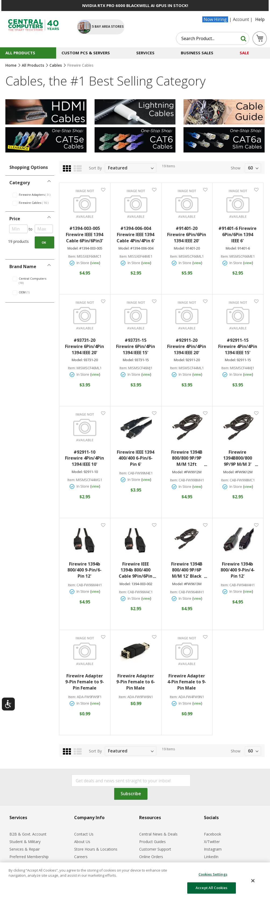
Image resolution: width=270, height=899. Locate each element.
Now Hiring (215, 19)
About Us (82, 841)
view (95, 262)
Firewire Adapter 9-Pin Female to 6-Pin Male (135, 682)
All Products (33, 65)
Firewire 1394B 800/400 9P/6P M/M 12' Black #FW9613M (189, 570)
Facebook (212, 834)
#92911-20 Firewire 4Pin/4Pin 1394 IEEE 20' (186, 346)
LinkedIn (211, 856)
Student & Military (25, 841)
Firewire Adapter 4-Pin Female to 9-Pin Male (186, 682)
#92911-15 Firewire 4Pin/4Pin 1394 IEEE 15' (237, 346)
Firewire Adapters (36, 195)
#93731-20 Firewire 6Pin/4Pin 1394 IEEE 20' (84, 346)
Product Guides (152, 841)
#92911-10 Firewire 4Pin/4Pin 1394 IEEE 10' (84, 458)
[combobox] (212, 38)
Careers (81, 856)
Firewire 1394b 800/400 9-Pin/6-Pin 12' (84, 570)
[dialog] (135, 880)
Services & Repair (24, 849)
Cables (56, 65)
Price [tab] (14, 219)
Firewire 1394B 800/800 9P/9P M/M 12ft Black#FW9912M (188, 458)
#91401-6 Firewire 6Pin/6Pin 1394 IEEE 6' (237, 234)
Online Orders (151, 856)
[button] (103, 189)
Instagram (213, 849)
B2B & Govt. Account (27, 834)
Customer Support (155, 849)
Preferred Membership (29, 856)
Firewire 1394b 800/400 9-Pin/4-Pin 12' (238, 570)
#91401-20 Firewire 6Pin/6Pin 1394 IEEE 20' (186, 234)
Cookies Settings (213, 874)
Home (11, 65)
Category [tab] (19, 183)
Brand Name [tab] (22, 266)
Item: (72, 256)
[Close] (253, 880)
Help (260, 19)
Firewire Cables (36, 203)
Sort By (95, 167)
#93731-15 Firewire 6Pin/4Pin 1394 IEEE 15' (135, 346)
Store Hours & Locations (95, 849)
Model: (72, 248)
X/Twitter (212, 841)
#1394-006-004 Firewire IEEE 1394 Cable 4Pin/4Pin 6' (136, 234)
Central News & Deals (158, 834)
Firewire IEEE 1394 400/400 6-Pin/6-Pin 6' (135, 458)
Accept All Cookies (211, 887)
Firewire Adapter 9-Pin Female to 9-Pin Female (84, 682)
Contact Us (83, 834)
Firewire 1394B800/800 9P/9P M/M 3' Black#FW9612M (239, 458)
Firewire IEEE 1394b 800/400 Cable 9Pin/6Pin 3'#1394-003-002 (137, 570)
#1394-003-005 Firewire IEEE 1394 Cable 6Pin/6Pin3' (84, 234)
